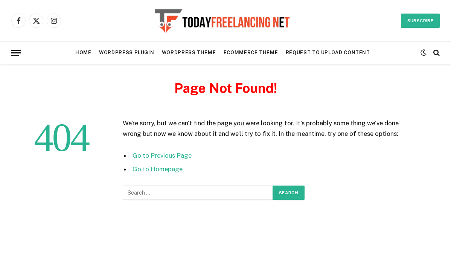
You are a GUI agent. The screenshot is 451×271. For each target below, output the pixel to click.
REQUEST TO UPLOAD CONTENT (328, 52)
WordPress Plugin (126, 52)
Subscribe (420, 20)
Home (83, 52)
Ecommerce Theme (251, 52)
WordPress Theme (189, 52)
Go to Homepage (158, 169)
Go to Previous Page (162, 155)
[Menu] (16, 52)
